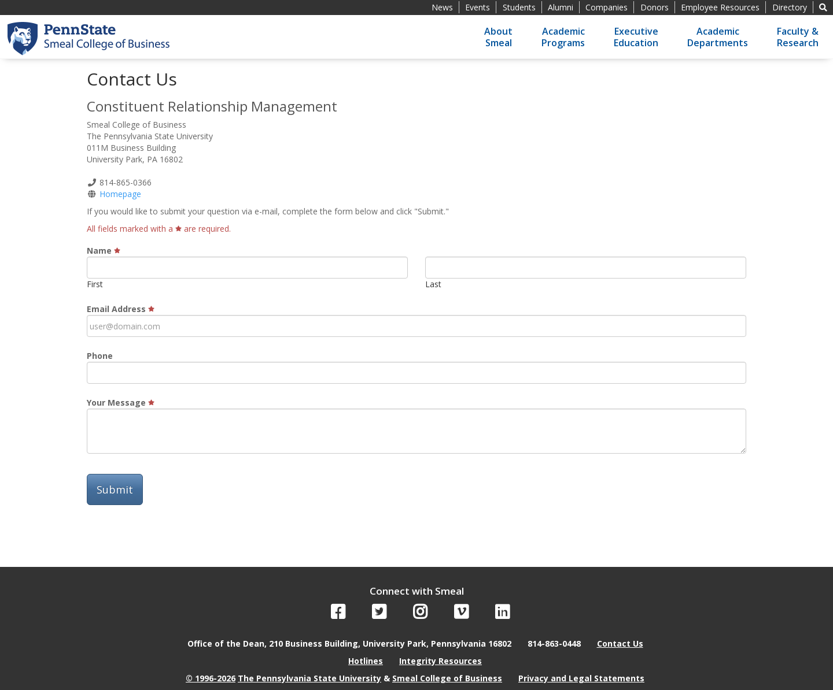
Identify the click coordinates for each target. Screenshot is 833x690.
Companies (606, 7)
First (95, 284)
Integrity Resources (440, 660)
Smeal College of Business (447, 678)
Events (477, 7)
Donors (654, 7)
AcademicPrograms (563, 37)
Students (519, 7)
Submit (115, 489)
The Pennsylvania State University (309, 678)
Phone (100, 355)
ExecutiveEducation (636, 37)
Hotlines (365, 660)
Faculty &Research (798, 37)
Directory (789, 7)
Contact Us (620, 643)
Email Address (120, 308)
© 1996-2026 (210, 678)
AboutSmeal (498, 37)
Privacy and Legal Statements (581, 678)
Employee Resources (720, 7)
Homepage (120, 193)
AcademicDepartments (717, 37)
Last (433, 284)
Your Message (120, 402)
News (442, 7)
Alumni (560, 7)
